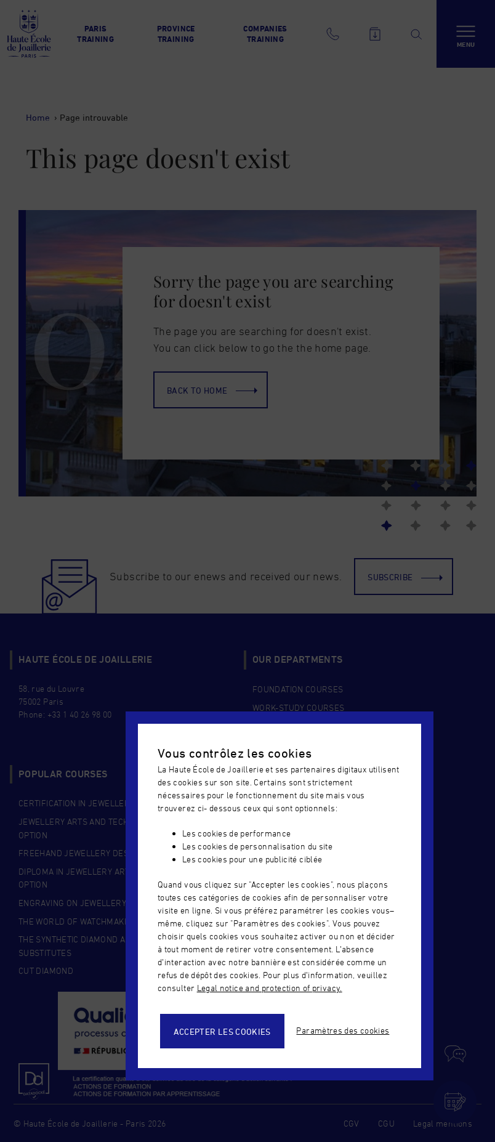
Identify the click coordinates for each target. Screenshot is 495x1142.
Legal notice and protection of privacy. (269, 987)
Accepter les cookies (222, 1031)
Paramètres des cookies (342, 1030)
